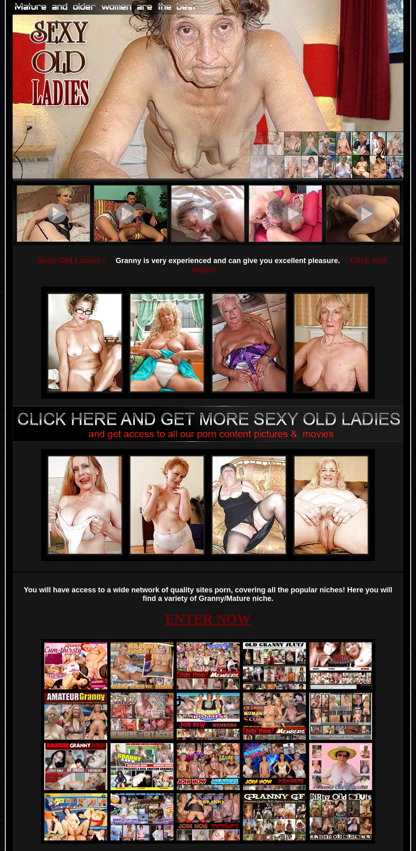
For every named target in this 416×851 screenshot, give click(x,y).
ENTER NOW (208, 618)
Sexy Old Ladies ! (72, 260)
